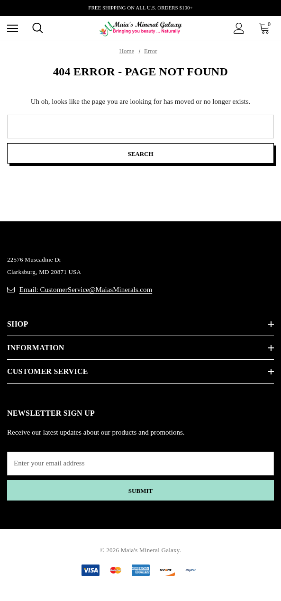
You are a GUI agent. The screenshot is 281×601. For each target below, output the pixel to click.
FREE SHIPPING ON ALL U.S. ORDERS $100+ (140, 7)
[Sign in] (239, 28)
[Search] (37, 28)
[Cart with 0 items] (266, 28)
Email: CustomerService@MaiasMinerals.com (85, 289)
